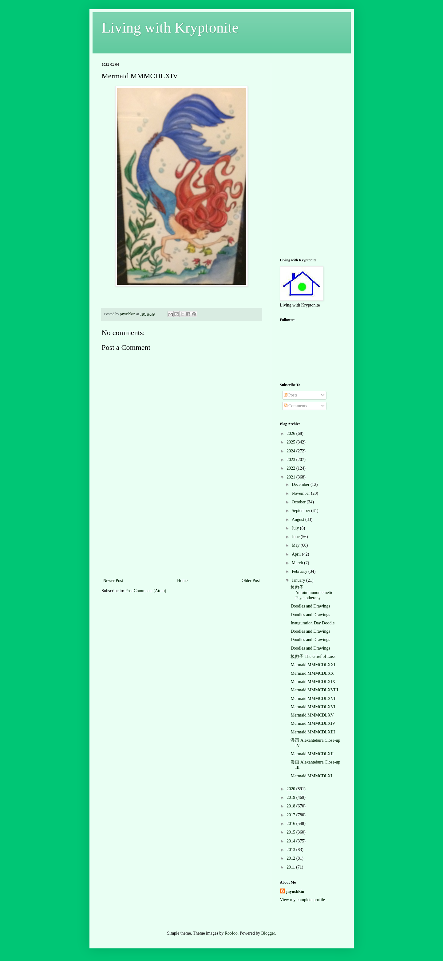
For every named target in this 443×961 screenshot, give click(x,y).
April (297, 554)
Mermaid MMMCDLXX (312, 673)
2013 (291, 849)
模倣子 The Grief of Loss (313, 656)
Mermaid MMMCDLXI (311, 776)
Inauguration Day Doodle (312, 623)
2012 (291, 858)
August (298, 519)
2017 (291, 815)
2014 (291, 841)
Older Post (251, 580)
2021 (291, 477)
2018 (291, 806)
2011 (291, 867)
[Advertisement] (182, 530)
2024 (291, 451)
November (301, 493)
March (298, 563)
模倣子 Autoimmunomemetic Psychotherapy (312, 592)
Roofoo (231, 933)
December (301, 484)
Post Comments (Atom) (145, 590)
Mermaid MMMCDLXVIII (314, 690)
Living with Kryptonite (170, 27)
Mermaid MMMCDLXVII (314, 698)
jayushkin (295, 891)
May (296, 545)
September (301, 510)
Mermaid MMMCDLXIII (313, 732)
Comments (295, 406)
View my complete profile (302, 899)
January (299, 580)
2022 (291, 468)
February (300, 571)
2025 (291, 442)
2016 (291, 823)
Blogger (268, 933)
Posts (291, 395)
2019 (291, 797)
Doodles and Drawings (310, 606)
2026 (291, 433)
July (296, 528)
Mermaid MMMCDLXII (312, 754)
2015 (291, 832)
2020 (291, 789)
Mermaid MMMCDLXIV (313, 723)
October (299, 502)
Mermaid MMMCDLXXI (313, 664)
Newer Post (113, 580)
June (296, 536)
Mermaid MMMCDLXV (312, 715)
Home (182, 580)
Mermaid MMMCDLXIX (313, 681)
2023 (291, 459)
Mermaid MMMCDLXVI (313, 707)
